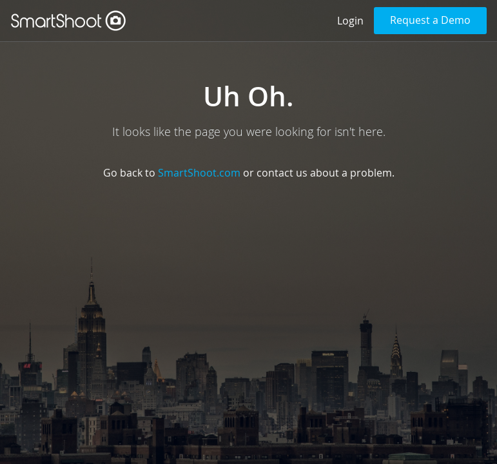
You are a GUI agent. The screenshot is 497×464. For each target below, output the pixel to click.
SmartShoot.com (199, 173)
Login (350, 21)
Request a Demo (430, 20)
